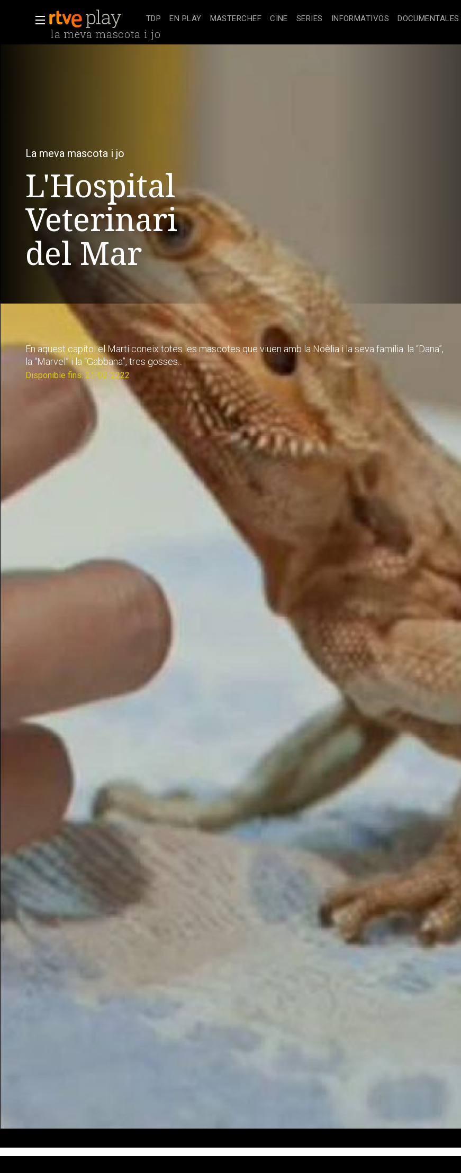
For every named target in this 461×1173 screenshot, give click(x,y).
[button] (37, 20)
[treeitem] (153, 19)
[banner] (95, 19)
